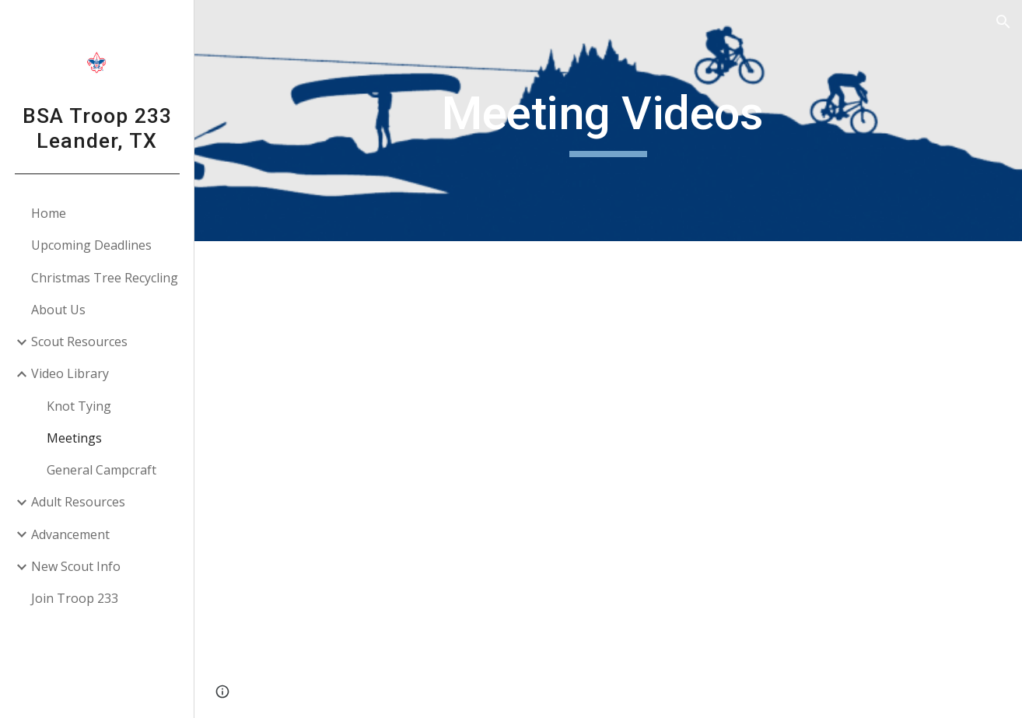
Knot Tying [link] (79, 406)
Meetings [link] (74, 438)
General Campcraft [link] (101, 469)
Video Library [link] (70, 373)
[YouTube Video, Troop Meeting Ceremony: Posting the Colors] (420, 360)
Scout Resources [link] (79, 341)
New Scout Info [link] (76, 566)
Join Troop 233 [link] (74, 598)
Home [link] (48, 213)
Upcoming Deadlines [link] (91, 245)
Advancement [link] (70, 534)
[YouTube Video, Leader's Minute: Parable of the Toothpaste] (420, 599)
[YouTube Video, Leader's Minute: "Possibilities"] (796, 599)
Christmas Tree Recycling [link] (104, 277)
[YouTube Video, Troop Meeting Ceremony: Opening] (796, 360)
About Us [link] (58, 309)
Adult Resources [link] (78, 501)
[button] (1003, 21)
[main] (607, 120)
